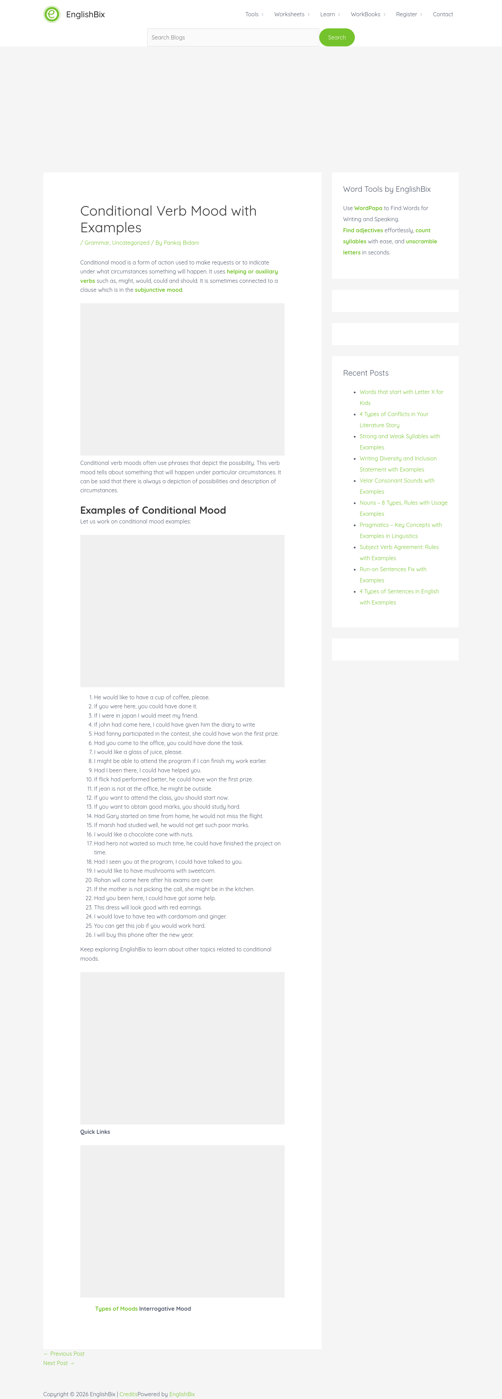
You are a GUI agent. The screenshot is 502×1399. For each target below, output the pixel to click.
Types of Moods (116, 1308)
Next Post (59, 1363)
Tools (251, 14)
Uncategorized (131, 242)
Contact (443, 14)
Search (337, 37)
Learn (327, 14)
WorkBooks (365, 14)
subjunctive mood (158, 289)
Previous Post (63, 1353)
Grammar (96, 242)
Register (406, 14)
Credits (128, 1394)
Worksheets (289, 14)
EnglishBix (85, 14)
